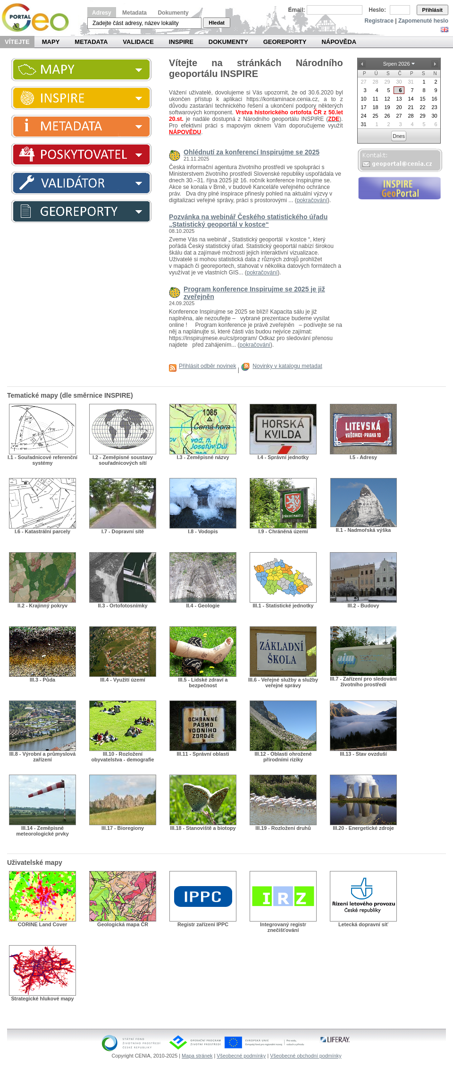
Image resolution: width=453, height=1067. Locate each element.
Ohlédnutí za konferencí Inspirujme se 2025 (251, 152)
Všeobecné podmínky (241, 1055)
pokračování (312, 200)
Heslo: (377, 10)
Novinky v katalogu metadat (287, 366)
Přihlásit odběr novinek (207, 366)
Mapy (51, 41)
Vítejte (17, 41)
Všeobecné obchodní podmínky (305, 1055)
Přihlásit (432, 10)
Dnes (399, 136)
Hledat (217, 23)
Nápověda (338, 41)
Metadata (134, 12)
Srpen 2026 (396, 64)
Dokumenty (173, 12)
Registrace (379, 20)
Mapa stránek (197, 1055)
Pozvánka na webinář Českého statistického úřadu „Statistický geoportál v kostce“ (248, 220)
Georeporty (285, 41)
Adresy (101, 12)
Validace (138, 41)
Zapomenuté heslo (423, 20)
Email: (296, 10)
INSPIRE (181, 41)
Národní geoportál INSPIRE (39, 17)
